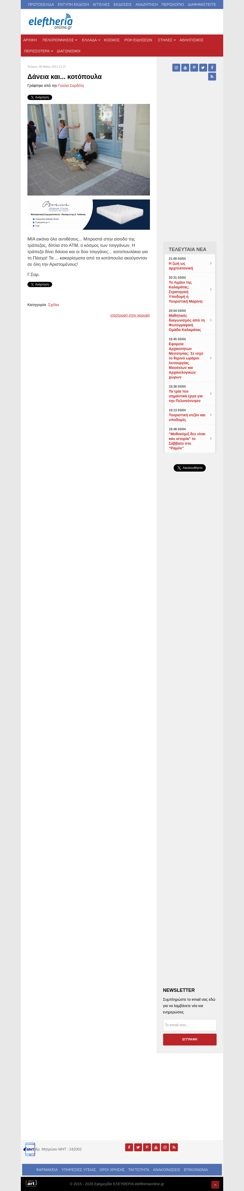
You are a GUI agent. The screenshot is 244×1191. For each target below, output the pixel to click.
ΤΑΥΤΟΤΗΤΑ (138, 1170)
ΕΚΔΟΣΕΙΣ (123, 4)
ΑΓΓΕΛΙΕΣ (101, 4)
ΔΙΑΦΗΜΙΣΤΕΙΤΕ (202, 4)
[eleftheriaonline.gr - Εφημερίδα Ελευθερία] (51, 22)
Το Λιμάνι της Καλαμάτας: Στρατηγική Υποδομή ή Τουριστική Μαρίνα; (186, 291)
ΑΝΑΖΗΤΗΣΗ (146, 4)
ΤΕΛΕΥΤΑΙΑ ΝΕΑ (188, 249)
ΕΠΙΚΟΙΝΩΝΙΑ (196, 1170)
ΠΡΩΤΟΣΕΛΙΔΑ (41, 4)
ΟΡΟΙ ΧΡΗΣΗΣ (112, 1170)
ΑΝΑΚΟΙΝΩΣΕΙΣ (166, 1170)
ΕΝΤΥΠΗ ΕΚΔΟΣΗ (73, 4)
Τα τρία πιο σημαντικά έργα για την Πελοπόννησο (186, 396)
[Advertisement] (190, 643)
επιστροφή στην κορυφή (130, 315)
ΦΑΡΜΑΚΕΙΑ (47, 1170)
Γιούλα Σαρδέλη (71, 85)
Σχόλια (53, 305)
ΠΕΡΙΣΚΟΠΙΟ (173, 4)
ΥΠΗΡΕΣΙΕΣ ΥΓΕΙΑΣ (78, 1170)
